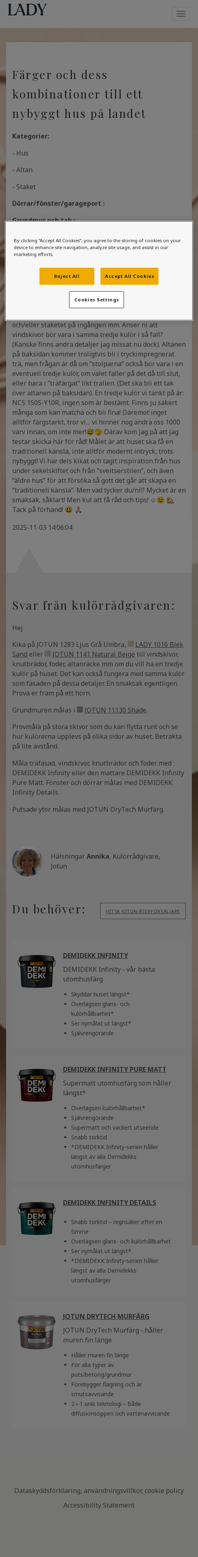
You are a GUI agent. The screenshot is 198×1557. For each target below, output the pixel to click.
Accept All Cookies (129, 276)
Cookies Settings (96, 299)
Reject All (67, 276)
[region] (99, 270)
